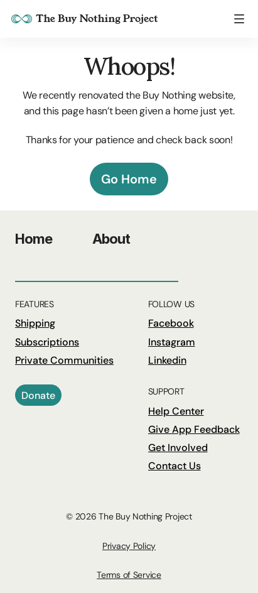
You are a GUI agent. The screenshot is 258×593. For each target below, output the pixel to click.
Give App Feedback (194, 429)
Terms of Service (129, 574)
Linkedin (167, 360)
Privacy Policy (129, 546)
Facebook (171, 323)
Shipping (35, 323)
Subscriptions (47, 342)
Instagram (171, 342)
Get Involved (178, 447)
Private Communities (64, 360)
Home (33, 239)
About (111, 239)
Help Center (176, 411)
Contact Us (174, 465)
